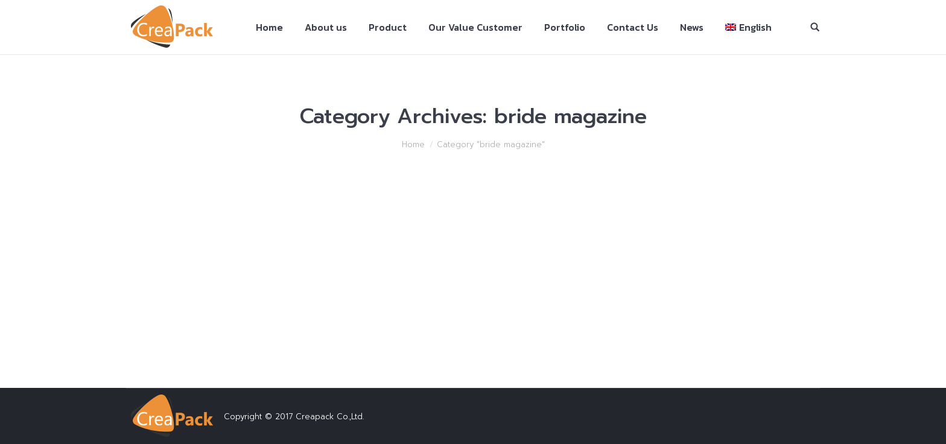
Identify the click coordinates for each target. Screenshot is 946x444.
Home (413, 144)
